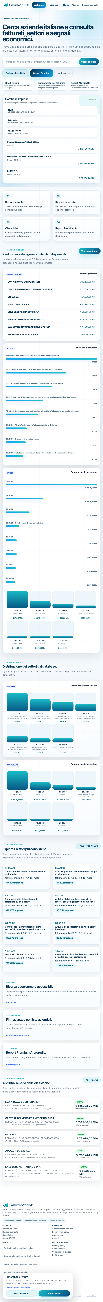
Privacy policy (58, 1245)
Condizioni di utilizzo (61, 1252)
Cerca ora (11, 1002)
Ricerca (75, 5)
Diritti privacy (58, 1255)
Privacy (8, 1287)
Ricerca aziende (9, 1229)
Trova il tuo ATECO (88, 846)
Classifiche (7, 1235)
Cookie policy (58, 1248)
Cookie (16, 1287)
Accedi (54, 5)
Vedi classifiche (89, 251)
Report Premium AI (60, 1232)
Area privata (57, 1235)
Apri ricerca (92, 1080)
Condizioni (25, 1287)
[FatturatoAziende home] (16, 5)
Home (66, 5)
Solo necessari (21, 1293)
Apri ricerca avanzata (17, 1035)
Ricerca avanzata (90, 5)
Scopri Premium (41, 73)
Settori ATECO (8, 1238)
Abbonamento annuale (62, 1229)
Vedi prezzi (63, 73)
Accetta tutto (54, 1293)
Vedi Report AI (13, 1064)
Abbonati (39, 5)
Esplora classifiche (15, 73)
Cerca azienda (88, 61)
